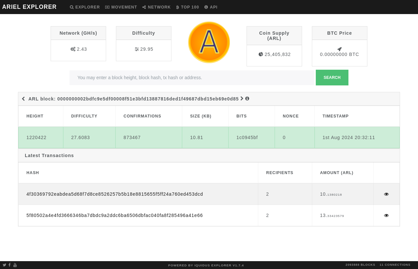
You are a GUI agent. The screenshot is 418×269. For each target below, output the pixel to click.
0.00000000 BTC (339, 54)
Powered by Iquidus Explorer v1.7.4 (206, 265)
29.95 (146, 49)
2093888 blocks (360, 264)
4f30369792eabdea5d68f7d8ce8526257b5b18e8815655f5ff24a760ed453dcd (114, 194)
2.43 (82, 49)
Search (332, 77)
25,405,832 (278, 54)
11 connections (394, 264)
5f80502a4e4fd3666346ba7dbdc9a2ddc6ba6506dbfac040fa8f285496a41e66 (114, 215)
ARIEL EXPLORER (29, 7)
